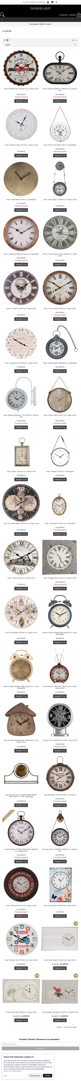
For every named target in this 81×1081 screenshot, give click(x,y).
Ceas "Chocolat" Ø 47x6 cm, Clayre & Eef (21, 905)
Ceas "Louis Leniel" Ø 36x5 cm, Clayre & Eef (60, 308)
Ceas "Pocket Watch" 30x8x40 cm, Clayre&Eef (60, 363)
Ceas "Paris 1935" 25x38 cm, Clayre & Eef (21, 1012)
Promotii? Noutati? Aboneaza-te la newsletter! (39, 1039)
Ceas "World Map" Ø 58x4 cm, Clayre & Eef (21, 632)
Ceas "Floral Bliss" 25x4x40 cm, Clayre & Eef (60, 905)
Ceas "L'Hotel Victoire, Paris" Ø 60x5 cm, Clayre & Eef (60, 255)
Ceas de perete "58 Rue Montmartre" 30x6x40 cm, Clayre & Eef (21, 850)
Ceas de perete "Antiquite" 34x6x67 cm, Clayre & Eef (60, 850)
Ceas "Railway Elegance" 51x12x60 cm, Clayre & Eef (21, 416)
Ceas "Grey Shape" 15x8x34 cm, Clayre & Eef (59, 199)
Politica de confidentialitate (12, 1071)
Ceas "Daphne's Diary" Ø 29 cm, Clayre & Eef (21, 145)
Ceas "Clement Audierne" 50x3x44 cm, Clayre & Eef (60, 89)
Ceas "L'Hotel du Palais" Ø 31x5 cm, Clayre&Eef (21, 254)
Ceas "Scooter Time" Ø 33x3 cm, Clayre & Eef (21, 960)
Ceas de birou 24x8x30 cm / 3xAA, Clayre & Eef (60, 740)
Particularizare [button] (35, 1076)
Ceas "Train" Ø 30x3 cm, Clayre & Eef (21, 578)
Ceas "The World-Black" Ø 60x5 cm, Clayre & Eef (21, 523)
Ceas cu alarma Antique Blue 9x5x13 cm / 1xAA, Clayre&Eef (59, 633)
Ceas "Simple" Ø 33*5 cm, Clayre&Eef (60, 471)
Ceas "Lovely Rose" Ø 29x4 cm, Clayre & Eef (21, 363)
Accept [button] (47, 1076)
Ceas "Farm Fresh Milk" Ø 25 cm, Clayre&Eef (60, 145)
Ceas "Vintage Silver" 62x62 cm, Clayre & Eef (60, 578)
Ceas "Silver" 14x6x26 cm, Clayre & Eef (21, 471)
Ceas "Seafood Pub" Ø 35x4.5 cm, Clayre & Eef (21, 89)
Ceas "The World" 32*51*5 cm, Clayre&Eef (60, 523)
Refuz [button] (5, 1075)
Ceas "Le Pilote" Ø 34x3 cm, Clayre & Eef (21, 308)
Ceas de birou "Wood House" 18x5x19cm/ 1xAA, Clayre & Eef (21, 741)
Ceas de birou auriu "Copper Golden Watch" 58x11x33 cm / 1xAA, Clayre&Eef (21, 795)
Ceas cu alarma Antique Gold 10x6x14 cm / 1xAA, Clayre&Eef (21, 687)
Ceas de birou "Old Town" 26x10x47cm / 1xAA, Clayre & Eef (60, 687)
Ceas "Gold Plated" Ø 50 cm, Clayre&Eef (21, 199)
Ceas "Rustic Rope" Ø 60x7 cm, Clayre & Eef (60, 415)
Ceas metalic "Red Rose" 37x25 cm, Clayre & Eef (60, 1012)
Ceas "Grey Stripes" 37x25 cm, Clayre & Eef (60, 960)
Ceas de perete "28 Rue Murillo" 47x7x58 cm (60, 795)
